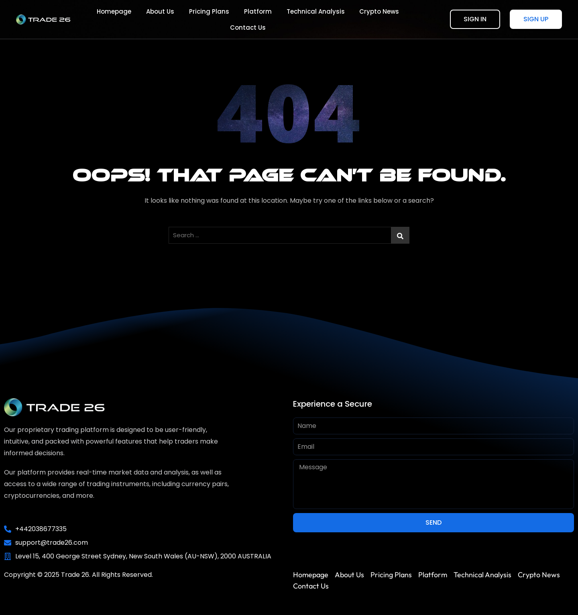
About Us (139, 19)
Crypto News (350, 19)
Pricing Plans (186, 19)
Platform (232, 19)
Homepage (94, 19)
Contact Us (401, 19)
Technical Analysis (288, 19)
